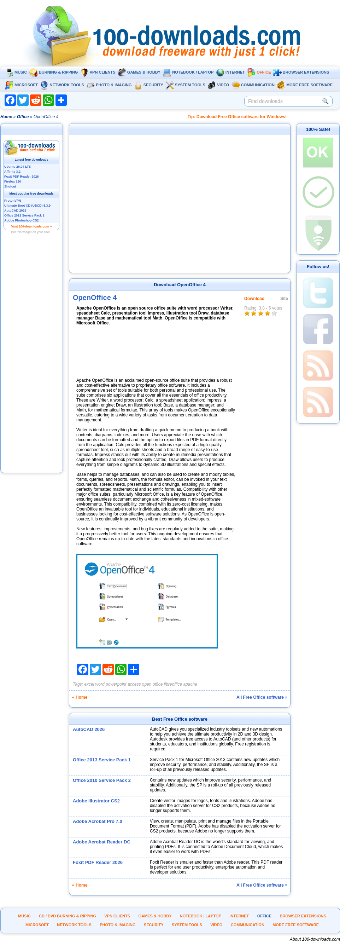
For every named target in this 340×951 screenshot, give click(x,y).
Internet (230, 72)
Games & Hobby (139, 72)
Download (254, 298)
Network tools (62, 85)
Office (259, 72)
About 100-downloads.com (315, 939)
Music (16, 72)
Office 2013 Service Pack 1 (102, 759)
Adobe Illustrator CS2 (96, 800)
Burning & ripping (53, 72)
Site (284, 298)
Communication (253, 85)
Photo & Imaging (108, 85)
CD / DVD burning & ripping (67, 916)
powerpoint (116, 684)
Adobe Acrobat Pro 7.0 (97, 821)
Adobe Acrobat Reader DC (101, 842)
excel (89, 684)
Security (148, 85)
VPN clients (98, 72)
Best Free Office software (179, 719)
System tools (185, 85)
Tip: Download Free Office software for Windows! (237, 116)
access (134, 684)
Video (218, 85)
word (100, 684)
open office (152, 684)
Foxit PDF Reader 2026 (98, 862)
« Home (79, 697)
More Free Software (305, 85)
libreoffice (173, 684)
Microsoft (21, 85)
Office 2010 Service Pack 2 (102, 780)
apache (190, 684)
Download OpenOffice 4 (180, 284)
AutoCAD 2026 (89, 729)
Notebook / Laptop (188, 72)
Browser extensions (301, 72)
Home (6, 116)
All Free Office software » (261, 697)
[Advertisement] (32, 365)
